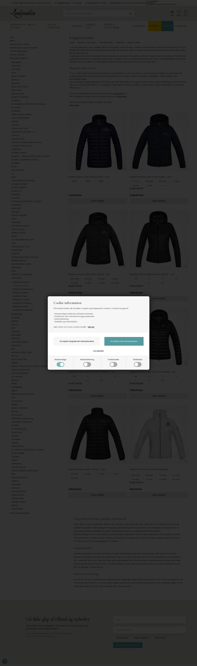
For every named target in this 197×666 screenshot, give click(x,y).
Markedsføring (87, 362)
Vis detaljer (98, 350)
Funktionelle (113, 362)
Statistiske (137, 362)
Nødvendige (60, 362)
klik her (91, 327)
